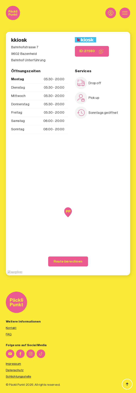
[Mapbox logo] (14, 272)
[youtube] (10, 354)
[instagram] (30, 354)
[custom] (41, 354)
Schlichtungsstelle (18, 376)
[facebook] (20, 354)
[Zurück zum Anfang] (127, 384)
